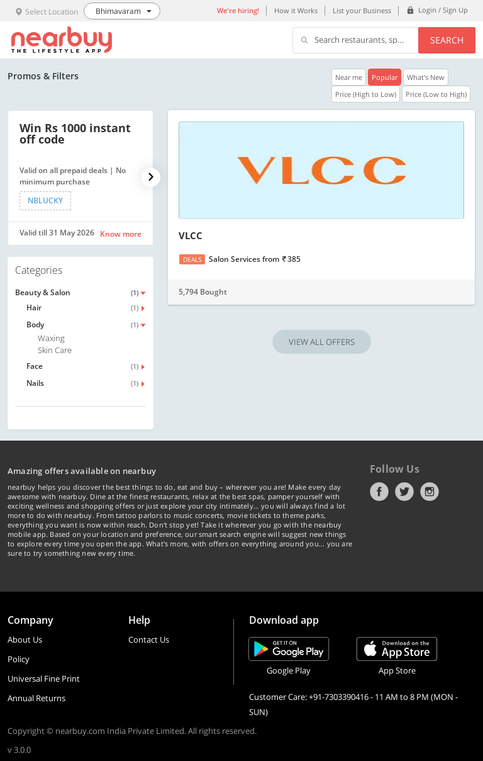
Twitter (404, 491)
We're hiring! (238, 10)
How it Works (296, 10)
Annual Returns (36, 698)
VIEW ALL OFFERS (322, 341)
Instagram (429, 491)
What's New (426, 77)
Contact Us (148, 639)
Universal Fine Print (44, 678)
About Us (25, 639)
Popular (384, 77)
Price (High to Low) (365, 94)
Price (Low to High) (436, 94)
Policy (19, 659)
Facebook (379, 491)
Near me (348, 77)
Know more (121, 233)
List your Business (362, 10)
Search (447, 40)
